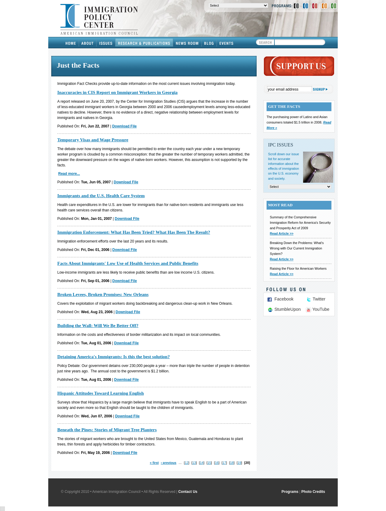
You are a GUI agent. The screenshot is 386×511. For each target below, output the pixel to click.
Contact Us (187, 492)
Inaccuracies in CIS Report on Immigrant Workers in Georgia (117, 92)
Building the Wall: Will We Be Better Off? (97, 325)
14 (202, 462)
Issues (105, 42)
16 (217, 462)
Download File (124, 126)
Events (226, 42)
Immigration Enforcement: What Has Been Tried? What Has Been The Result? (133, 232)
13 (194, 462)
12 (186, 462)
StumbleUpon (287, 309)
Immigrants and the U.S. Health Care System (101, 195)
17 (224, 462)
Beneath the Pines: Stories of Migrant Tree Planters (107, 429)
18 (232, 462)
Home (71, 42)
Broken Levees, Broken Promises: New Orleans (102, 294)
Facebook (283, 299)
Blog (209, 42)
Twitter (319, 299)
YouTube (321, 309)
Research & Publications (144, 42)
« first (154, 462)
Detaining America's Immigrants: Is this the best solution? (113, 356)
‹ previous (168, 462)
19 (239, 462)
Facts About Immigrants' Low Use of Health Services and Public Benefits (127, 263)
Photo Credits (313, 492)
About (87, 42)
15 (209, 462)
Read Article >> (281, 233)
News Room (187, 42)
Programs (290, 492)
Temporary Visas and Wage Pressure (92, 139)
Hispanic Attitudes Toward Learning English (100, 393)
